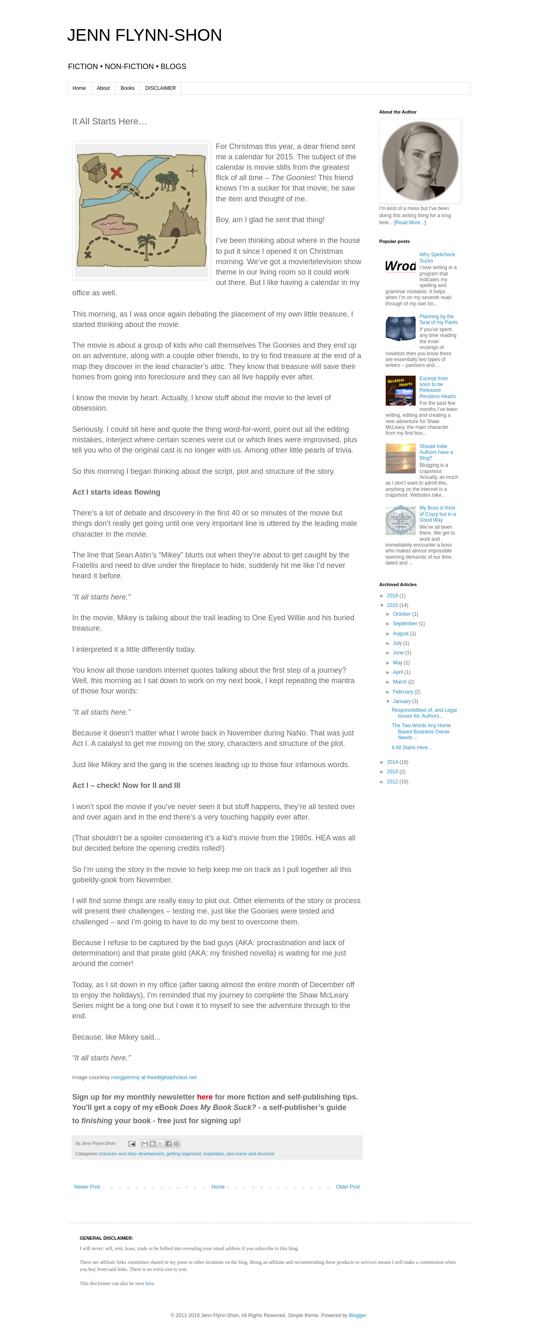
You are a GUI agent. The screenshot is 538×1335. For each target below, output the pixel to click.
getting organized (183, 1153)
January (402, 701)
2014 (393, 762)
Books (127, 88)
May (398, 663)
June (399, 653)
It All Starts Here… (412, 747)
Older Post (348, 1187)
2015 (393, 605)
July (398, 643)
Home (79, 88)
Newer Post (87, 1187)
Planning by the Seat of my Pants (438, 319)
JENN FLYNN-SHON (145, 35)
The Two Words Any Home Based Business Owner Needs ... (421, 732)
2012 (393, 782)
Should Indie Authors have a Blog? (436, 452)
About (103, 88)
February (403, 692)
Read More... (410, 222)
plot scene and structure (251, 1153)
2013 (393, 772)
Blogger (357, 1315)
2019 (393, 596)
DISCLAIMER (160, 88)
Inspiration (213, 1153)
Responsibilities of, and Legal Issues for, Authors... (424, 713)
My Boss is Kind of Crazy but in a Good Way (437, 514)
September (406, 624)
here (149, 1283)
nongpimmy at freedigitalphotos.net (153, 1077)
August (401, 634)
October (402, 614)
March (400, 682)
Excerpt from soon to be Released (437, 387)
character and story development (131, 1153)
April (398, 672)
